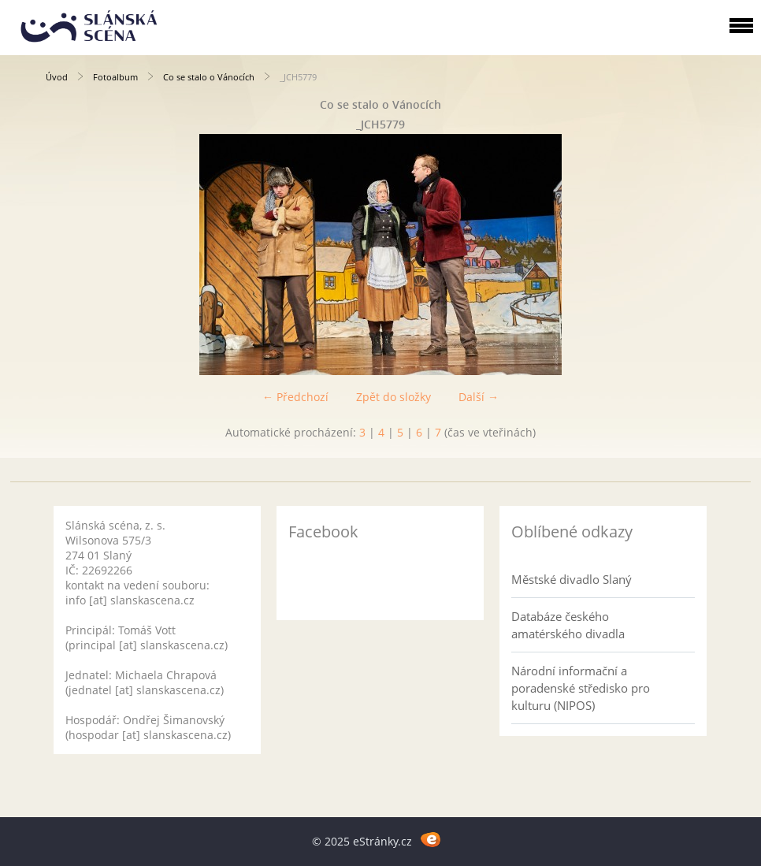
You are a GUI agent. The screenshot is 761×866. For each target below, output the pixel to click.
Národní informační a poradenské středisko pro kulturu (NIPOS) (580, 688)
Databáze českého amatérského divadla (568, 624)
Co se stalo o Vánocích (208, 77)
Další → (478, 396)
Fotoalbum (115, 77)
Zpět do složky (393, 396)
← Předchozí (295, 396)
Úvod (57, 77)
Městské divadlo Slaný (571, 579)
